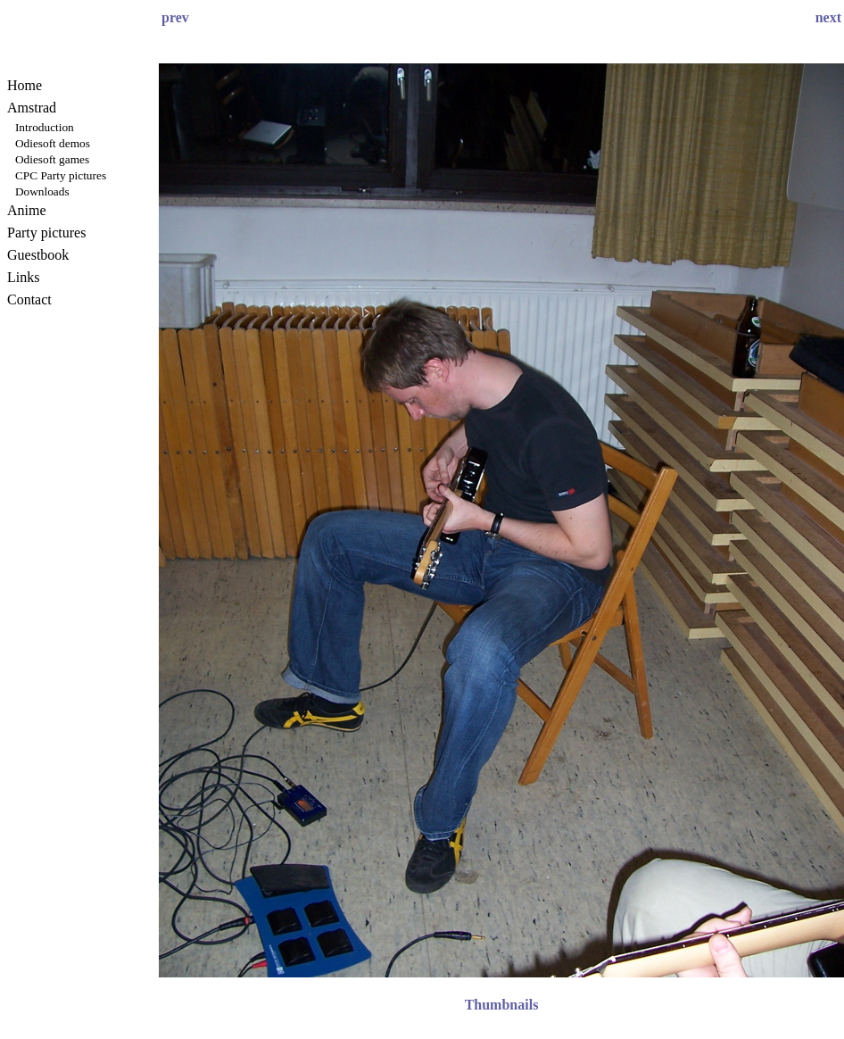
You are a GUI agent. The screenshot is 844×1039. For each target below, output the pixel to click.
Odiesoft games (52, 159)
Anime (26, 210)
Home (24, 85)
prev (175, 17)
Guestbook (38, 254)
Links (23, 277)
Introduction (44, 127)
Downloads (42, 191)
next (828, 17)
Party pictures (46, 232)
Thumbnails (502, 1004)
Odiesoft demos (52, 143)
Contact (29, 299)
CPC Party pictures (60, 175)
